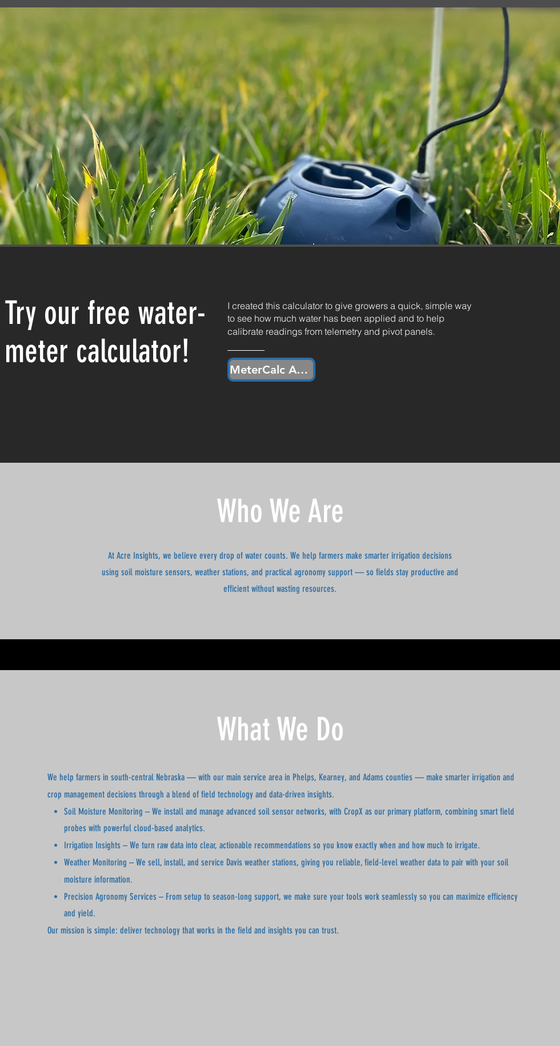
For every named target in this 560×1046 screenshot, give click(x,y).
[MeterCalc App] (271, 370)
